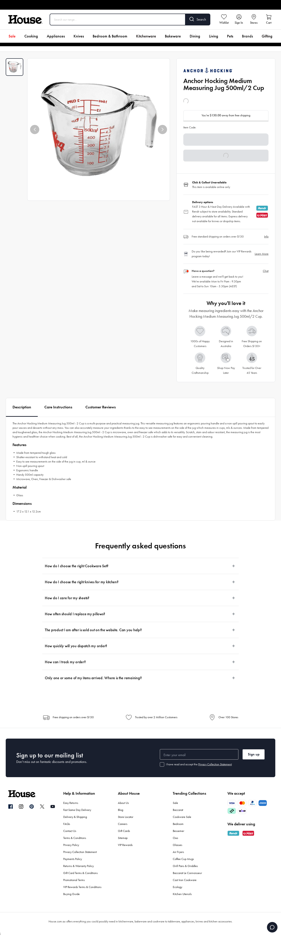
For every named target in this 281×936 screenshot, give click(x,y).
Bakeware (173, 36)
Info (266, 236)
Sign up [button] (253, 754)
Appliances (56, 36)
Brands (247, 36)
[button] (34, 129)
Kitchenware (146, 36)
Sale (12, 36)
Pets (230, 36)
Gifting (267, 36)
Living (213, 36)
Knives (79, 36)
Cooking (31, 36)
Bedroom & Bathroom (110, 36)
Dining (195, 36)
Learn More (261, 254)
